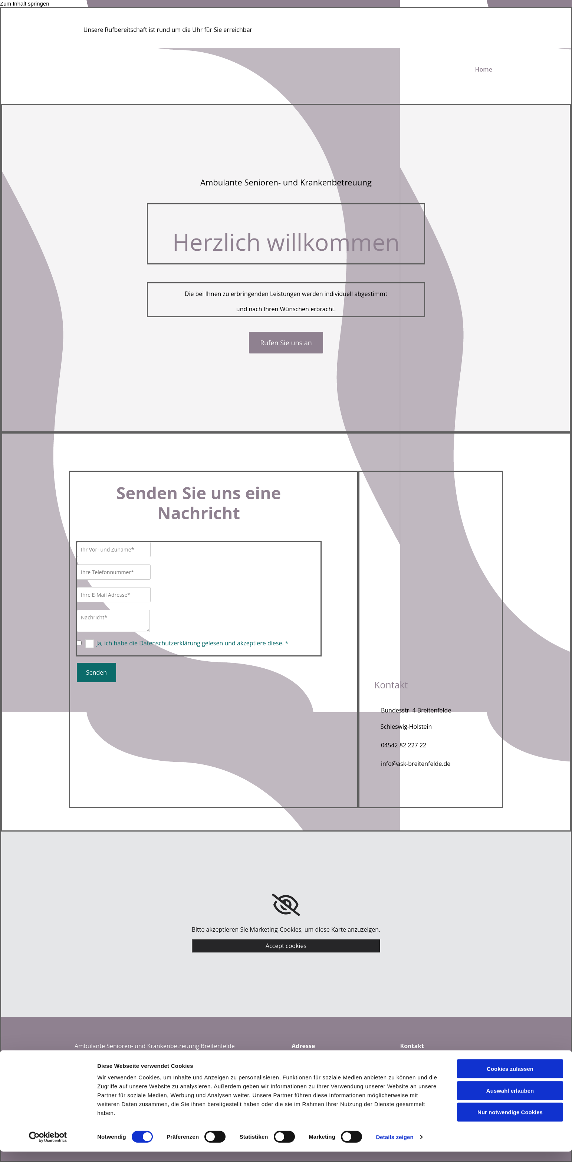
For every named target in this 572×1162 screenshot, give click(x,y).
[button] (286, 342)
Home (483, 69)
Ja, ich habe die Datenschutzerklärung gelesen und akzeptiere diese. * (192, 643)
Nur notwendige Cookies (510, 1122)
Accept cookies (286, 946)
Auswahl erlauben (510, 1101)
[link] (286, 905)
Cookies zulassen (510, 1079)
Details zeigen (394, 1147)
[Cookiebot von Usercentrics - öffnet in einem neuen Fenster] (48, 1147)
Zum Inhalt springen (24, 3)
